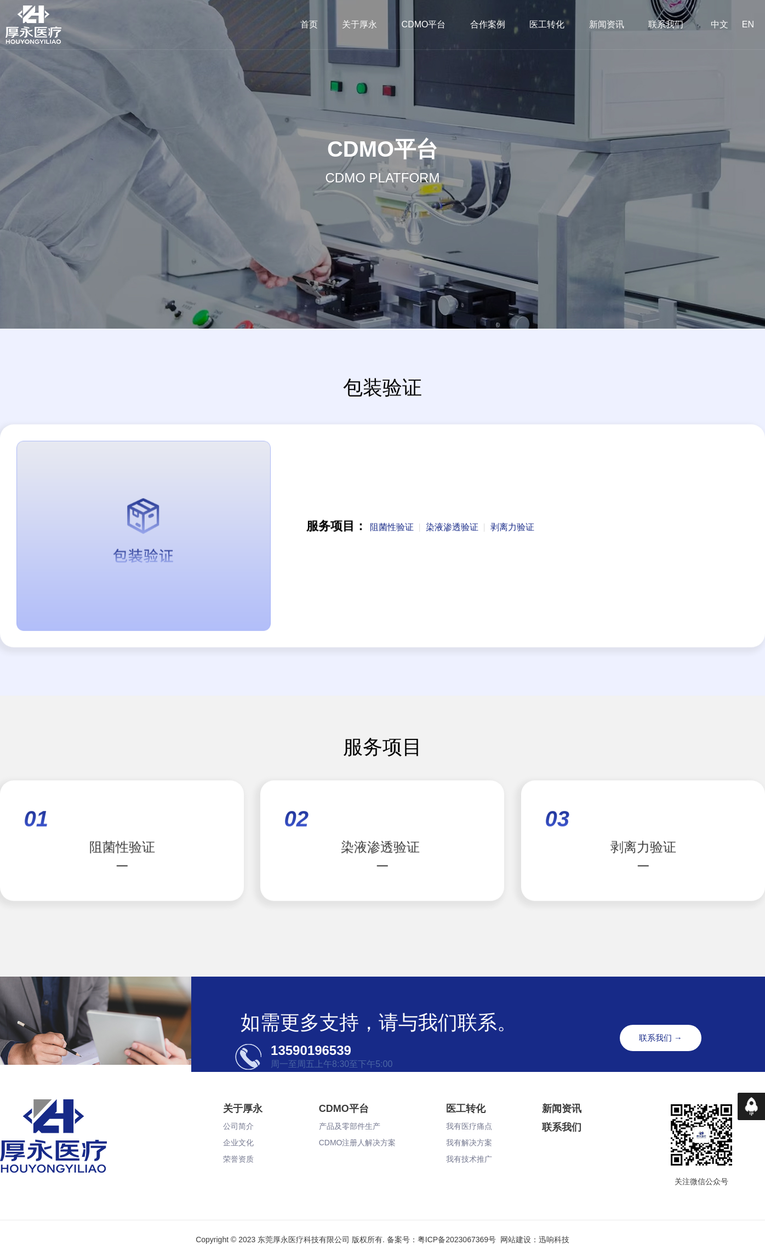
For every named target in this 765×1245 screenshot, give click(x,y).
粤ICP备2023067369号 (457, 1239)
